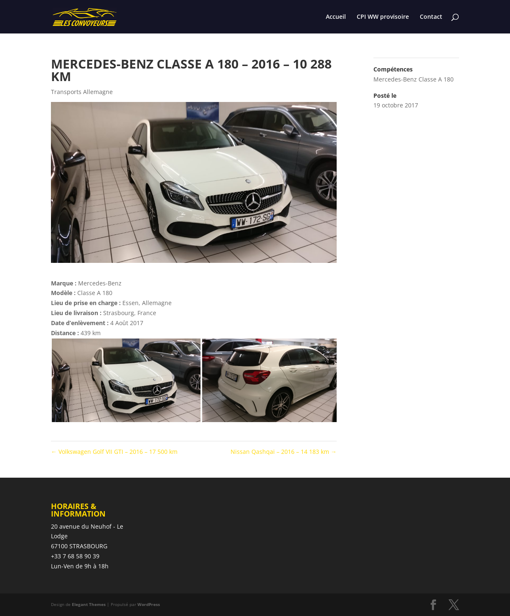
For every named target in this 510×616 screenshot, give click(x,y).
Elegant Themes (89, 604)
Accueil (336, 17)
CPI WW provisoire (383, 17)
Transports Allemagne (82, 92)
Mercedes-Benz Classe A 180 (413, 79)
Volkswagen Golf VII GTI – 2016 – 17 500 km (114, 452)
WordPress (148, 604)
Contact (431, 17)
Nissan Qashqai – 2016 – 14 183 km (284, 452)
